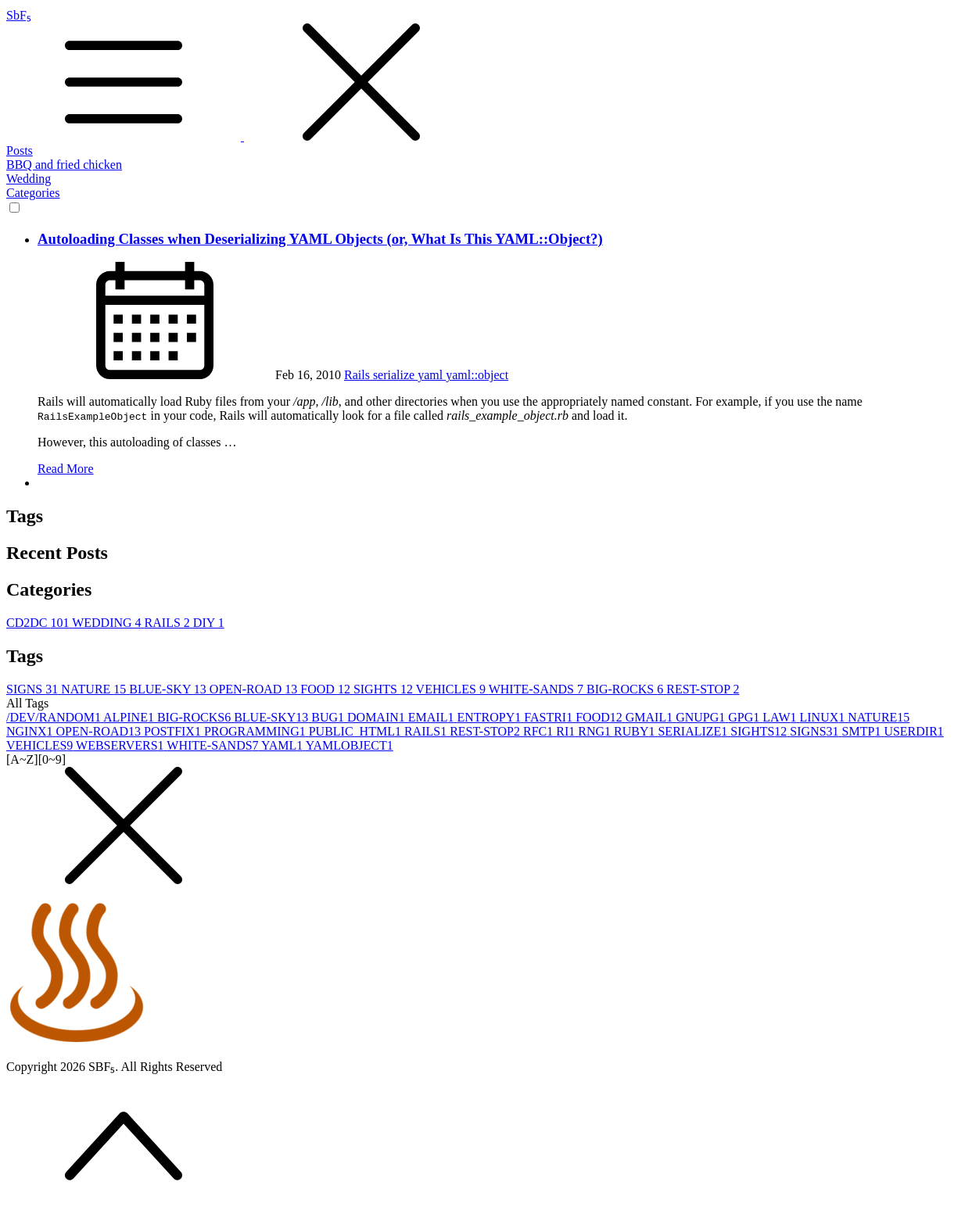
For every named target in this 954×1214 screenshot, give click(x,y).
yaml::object (477, 374)
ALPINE (130, 717)
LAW (780, 717)
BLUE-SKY (169, 689)
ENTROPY (490, 717)
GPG (745, 717)
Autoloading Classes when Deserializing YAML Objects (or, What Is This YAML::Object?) (320, 239)
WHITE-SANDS (537, 689)
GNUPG (702, 717)
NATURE (95, 689)
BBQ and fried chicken (64, 164)
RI (567, 731)
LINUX (823, 717)
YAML (283, 745)
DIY (208, 622)
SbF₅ (477, 76)
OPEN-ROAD (255, 689)
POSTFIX (174, 731)
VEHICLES (452, 689)
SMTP (863, 731)
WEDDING (108, 622)
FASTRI (550, 717)
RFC (539, 731)
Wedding (28, 178)
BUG (329, 717)
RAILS (169, 622)
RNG (596, 731)
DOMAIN (377, 717)
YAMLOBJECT (349, 745)
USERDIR (913, 731)
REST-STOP (702, 689)
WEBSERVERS (121, 745)
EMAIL (432, 717)
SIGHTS (384, 689)
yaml (432, 374)
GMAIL (651, 717)
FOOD (326, 689)
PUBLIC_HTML (356, 731)
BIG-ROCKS (626, 689)
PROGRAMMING (256, 731)
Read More (66, 468)
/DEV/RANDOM (54, 717)
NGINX (31, 731)
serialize (395, 374)
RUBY (636, 731)
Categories (32, 192)
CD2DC (39, 622)
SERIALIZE (694, 731)
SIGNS (33, 689)
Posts (19, 150)
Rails (358, 374)
